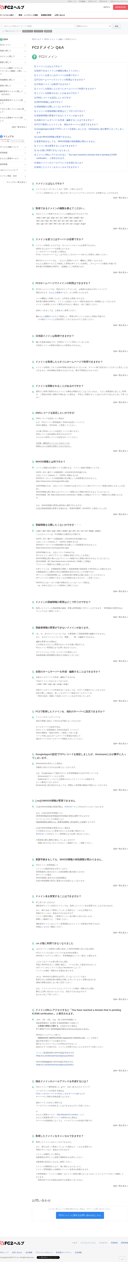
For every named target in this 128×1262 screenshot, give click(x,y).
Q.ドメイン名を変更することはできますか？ (55, 146)
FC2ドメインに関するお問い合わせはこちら (80, 1215)
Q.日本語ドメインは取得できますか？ (52, 84)
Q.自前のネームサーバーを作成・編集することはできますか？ (64, 120)
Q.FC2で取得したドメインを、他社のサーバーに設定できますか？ (66, 124)
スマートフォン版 (17, 141)
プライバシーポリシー (44, 1252)
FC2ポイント (27, 31)
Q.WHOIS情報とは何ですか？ (48, 102)
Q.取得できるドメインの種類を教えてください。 (57, 71)
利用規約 (114, 1243)
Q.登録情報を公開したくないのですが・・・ (55, 106)
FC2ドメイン (49, 39)
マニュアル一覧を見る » (16, 182)
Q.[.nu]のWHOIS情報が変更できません (52, 137)
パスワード (38, 31)
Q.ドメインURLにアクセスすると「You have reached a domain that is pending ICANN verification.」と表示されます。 (75, 156)
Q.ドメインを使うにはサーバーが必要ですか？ (56, 75)
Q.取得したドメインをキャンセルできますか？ (56, 167)
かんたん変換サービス (58, 292)
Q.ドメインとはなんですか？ (48, 66)
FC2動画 (82, 1)
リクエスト (103, 1243)
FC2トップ (72, 1)
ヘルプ (74, 1243)
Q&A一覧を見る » (120, 198)
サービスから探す (7, 15)
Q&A (61, 39)
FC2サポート (70, 807)
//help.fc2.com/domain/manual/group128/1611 (55, 1056)
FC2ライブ (92, 1)
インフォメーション (88, 1243)
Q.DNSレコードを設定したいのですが (52, 98)
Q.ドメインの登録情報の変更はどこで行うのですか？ (60, 111)
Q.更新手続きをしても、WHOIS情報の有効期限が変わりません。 (65, 141)
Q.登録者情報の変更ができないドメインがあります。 (60, 115)
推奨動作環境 (46, 15)
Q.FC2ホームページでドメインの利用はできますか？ (59, 80)
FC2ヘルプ (36, 39)
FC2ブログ (103, 1)
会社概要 (28, 1252)
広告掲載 (78, 1252)
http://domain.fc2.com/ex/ (67, 1114)
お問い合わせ (60, 15)
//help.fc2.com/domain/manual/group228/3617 (55, 1065)
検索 (116, 26)
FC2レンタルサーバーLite (68, 1094)
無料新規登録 (120, 7)
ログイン (106, 7)
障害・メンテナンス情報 (28, 15)
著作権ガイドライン (64, 1252)
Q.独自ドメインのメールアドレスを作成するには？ (58, 163)
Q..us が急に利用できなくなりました (52, 150)
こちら (44, 927)
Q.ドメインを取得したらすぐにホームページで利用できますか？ (65, 89)
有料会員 (48, 31)
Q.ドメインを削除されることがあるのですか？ (56, 93)
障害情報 (124, 1243)
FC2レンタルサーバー (45, 1094)
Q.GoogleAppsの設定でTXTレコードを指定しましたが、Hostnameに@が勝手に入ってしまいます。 (79, 131)
